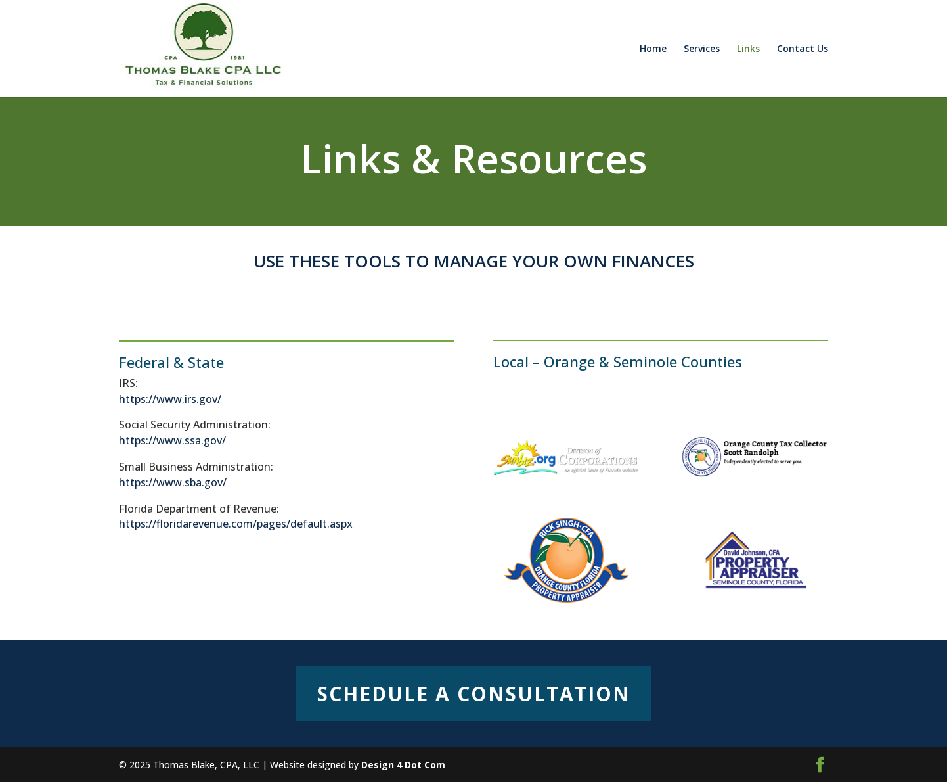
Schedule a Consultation (473, 693)
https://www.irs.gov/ (170, 399)
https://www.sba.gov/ (173, 482)
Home (653, 49)
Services (702, 49)
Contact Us (802, 49)
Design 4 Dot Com (403, 764)
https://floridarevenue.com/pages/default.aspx (236, 524)
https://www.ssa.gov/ (172, 440)
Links (748, 49)
